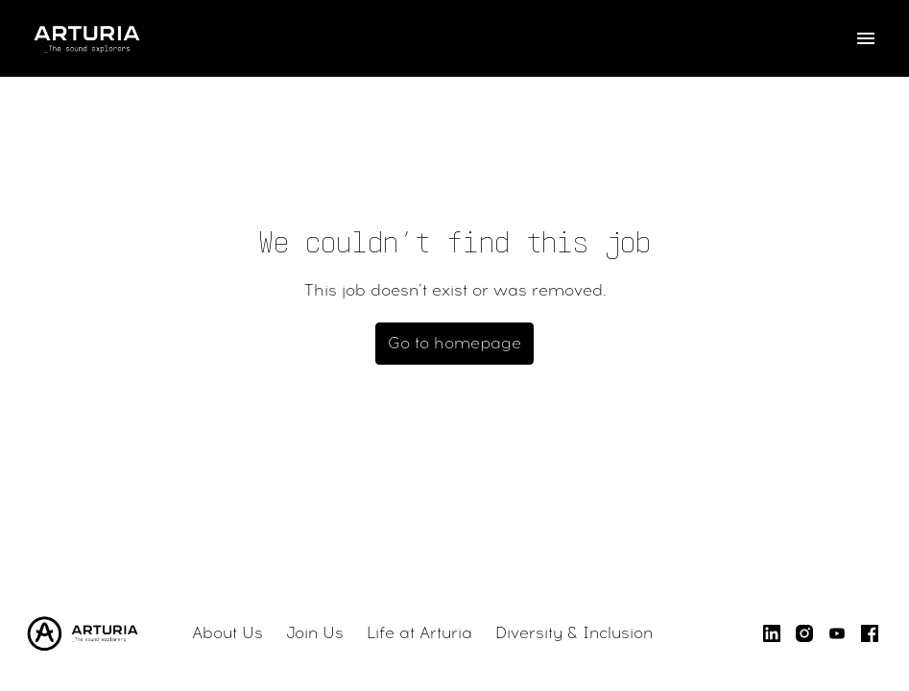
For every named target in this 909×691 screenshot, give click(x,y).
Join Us (315, 633)
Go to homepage (454, 343)
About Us (227, 633)
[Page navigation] (866, 38)
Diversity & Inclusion (574, 633)
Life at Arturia (419, 633)
